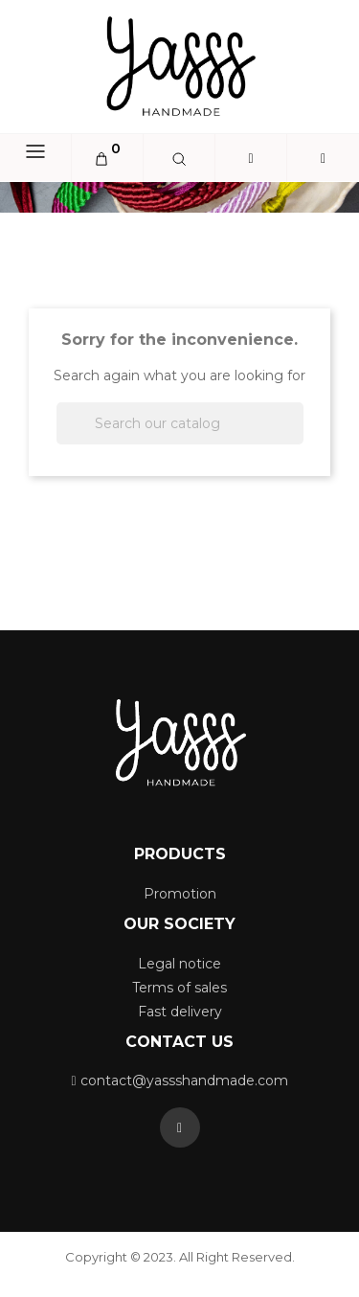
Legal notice (179, 963)
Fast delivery (180, 1011)
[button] (323, 159)
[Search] (179, 423)
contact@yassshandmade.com (184, 1080)
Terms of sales (179, 987)
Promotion (180, 893)
